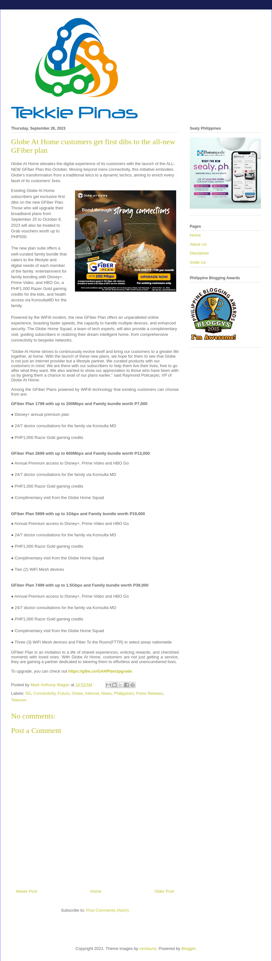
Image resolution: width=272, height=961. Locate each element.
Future (64, 693)
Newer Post (26, 891)
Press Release (149, 693)
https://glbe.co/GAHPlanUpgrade (100, 671)
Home (96, 891)
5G (28, 693)
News (106, 693)
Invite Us (198, 262)
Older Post (164, 891)
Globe (77, 693)
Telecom (18, 700)
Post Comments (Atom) (107, 910)
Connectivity (44, 693)
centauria (147, 948)
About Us (198, 244)
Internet (92, 693)
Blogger (188, 948)
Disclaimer (199, 253)
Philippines (124, 693)
